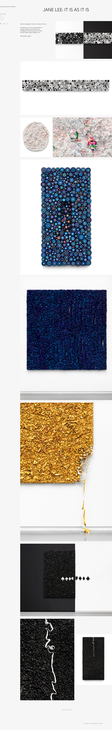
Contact (2, 19)
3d (0, 16)
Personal (2, 18)
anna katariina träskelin (8, 6)
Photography (3, 14)
